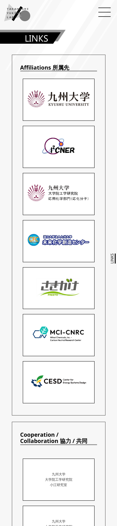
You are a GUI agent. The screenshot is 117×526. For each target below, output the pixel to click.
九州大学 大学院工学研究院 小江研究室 (58, 479)
